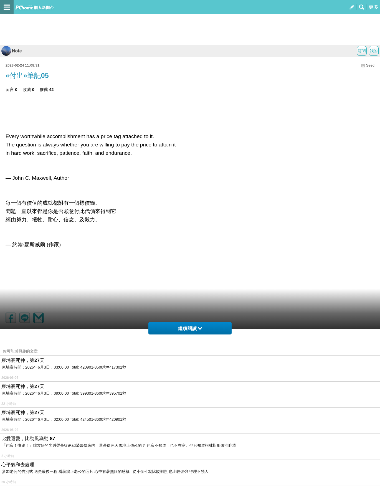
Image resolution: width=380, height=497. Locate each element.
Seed (370, 65)
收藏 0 (28, 89)
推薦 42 (47, 89)
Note (11, 51)
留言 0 (11, 89)
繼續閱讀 (190, 328)
